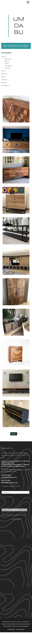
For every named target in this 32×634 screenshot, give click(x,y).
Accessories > (5, 85)
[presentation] (15, 501)
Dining (7, 61)
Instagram (20, 629)
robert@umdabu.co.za (9, 477)
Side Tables (8, 65)
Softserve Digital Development (16, 626)
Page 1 (13, 433)
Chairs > (3, 71)
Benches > (4, 73)
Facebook (11, 629)
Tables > (3, 56)
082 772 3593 (5, 480)
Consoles (7, 68)
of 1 (19, 433)
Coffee (7, 63)
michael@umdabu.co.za (9, 482)
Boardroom (8, 59)
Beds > (3, 76)
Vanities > (4, 79)
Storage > (4, 82)
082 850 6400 (6, 475)
